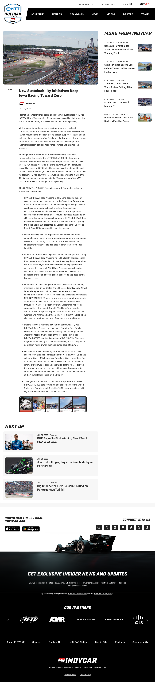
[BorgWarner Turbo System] (85, 619)
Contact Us (55, 642)
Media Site (101, 642)
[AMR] (57, 619)
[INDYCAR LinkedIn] (147, 527)
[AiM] (29, 619)
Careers (36, 642)
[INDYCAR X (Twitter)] (106, 527)
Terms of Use (85, 674)
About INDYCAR (16, 642)
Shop (127, 4)
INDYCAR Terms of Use (77, 593)
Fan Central (84, 4)
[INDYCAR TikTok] (131, 527)
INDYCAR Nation (78, 642)
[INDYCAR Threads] (139, 527)
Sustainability (140, 642)
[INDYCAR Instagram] (98, 527)
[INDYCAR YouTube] (122, 527)
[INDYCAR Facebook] (114, 527)
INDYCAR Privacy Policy (103, 593)
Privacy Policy (70, 674)
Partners (120, 642)
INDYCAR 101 (107, 4)
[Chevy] (114, 619)
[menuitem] (37, 14)
